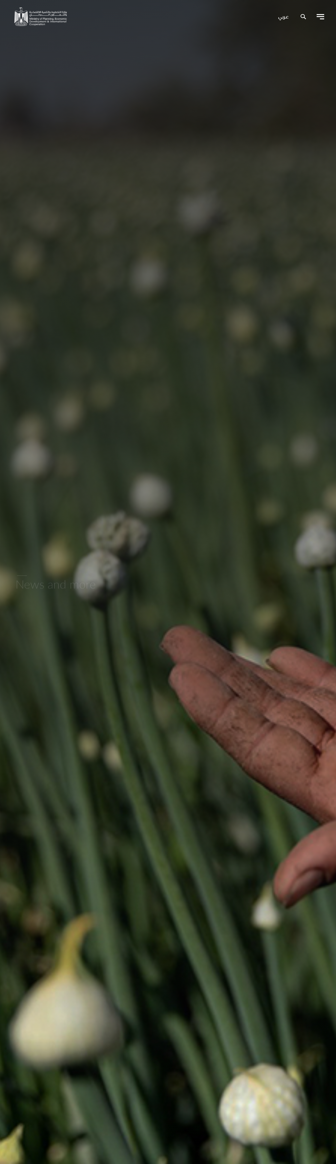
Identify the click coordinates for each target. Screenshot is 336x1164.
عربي (283, 17)
